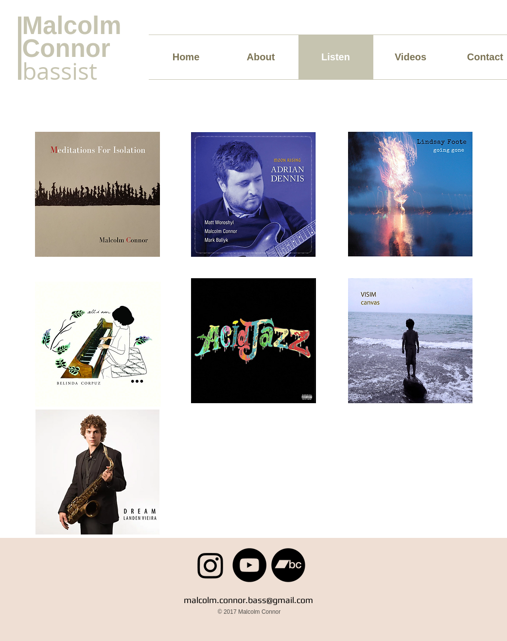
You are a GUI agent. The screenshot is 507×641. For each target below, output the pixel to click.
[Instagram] (210, 565)
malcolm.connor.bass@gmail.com (248, 600)
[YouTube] (249, 565)
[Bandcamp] (288, 565)
